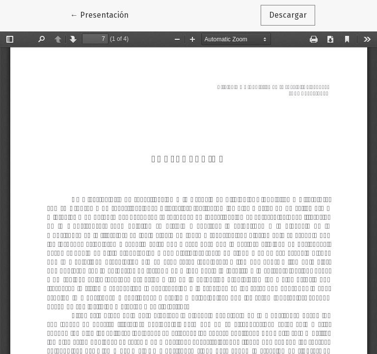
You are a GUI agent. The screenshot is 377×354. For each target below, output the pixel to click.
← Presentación (103, 14)
